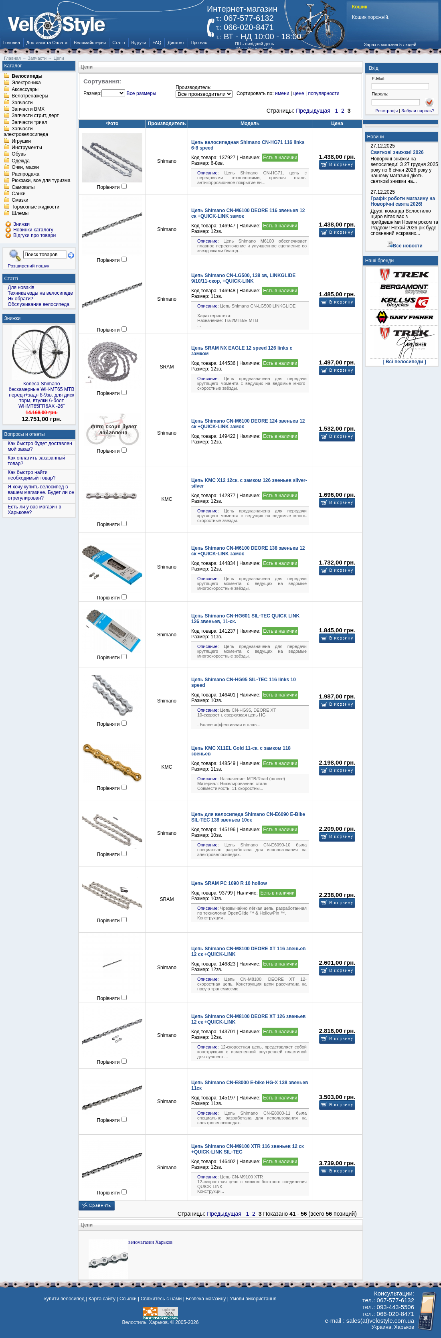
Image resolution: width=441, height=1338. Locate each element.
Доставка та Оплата (46, 42)
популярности (323, 93)
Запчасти (22, 102)
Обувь (19, 154)
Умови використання (253, 1299)
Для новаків (21, 287)
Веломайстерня (90, 42)
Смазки (20, 200)
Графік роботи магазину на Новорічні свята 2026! (402, 201)
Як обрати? (20, 299)
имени (282, 93)
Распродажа (25, 174)
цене (298, 93)
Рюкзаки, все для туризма (41, 181)
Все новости (408, 246)
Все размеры (141, 93)
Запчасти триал (29, 122)
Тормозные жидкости (35, 207)
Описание (207, 172)
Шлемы (20, 214)
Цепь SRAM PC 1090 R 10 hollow (229, 883)
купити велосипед (64, 1299)
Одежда (21, 161)
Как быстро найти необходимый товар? (31, 475)
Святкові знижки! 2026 (397, 152)
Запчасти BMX (28, 109)
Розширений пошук (28, 265)
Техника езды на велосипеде (40, 293)
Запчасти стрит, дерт (35, 116)
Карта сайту (102, 1299)
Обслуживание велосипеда (38, 304)
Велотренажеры (30, 96)
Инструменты (27, 147)
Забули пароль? (417, 110)
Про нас (199, 42)
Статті (118, 42)
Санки (19, 193)
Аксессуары (25, 89)
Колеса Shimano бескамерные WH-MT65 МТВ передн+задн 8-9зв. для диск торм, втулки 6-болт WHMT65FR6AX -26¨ (42, 395)
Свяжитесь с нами (161, 1299)
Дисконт (176, 42)
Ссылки (128, 1299)
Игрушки (21, 141)
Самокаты (23, 187)
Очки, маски (25, 167)
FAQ (156, 42)
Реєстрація (386, 110)
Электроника (26, 83)
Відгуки (138, 42)
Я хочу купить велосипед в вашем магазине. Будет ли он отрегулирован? (41, 492)
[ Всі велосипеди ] (404, 361)
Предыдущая (313, 110)
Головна (11, 42)
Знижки (12, 318)
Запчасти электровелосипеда (26, 132)
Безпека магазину (206, 1299)
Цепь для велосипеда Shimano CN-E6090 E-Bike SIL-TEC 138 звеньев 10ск (248, 817)
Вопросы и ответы (24, 434)
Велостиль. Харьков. (145, 1322)
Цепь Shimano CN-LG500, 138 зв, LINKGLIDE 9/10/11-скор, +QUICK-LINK (243, 278)
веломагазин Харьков (150, 1242)
